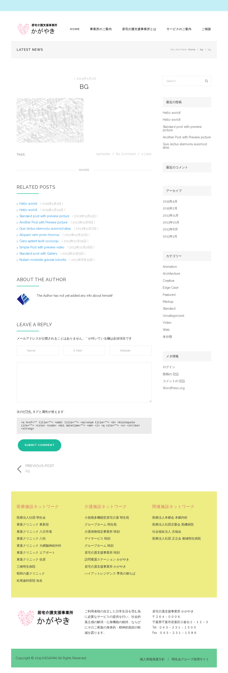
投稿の (171, 374)
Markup (168, 301)
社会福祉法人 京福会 (166, 531)
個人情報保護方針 (152, 659)
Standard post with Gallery (38, 253)
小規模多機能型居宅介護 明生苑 (107, 517)
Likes (146, 154)
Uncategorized (173, 315)
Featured (169, 295)
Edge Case (170, 287)
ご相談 (206, 29)
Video (167, 322)
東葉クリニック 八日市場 (34, 531)
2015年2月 (170, 208)
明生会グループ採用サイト (190, 659)
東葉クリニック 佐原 (31, 559)
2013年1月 (170, 236)
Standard (169, 308)
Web (166, 329)
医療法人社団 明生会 (31, 517)
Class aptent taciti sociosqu (39, 241)
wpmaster (103, 154)
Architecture (171, 273)
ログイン (169, 367)
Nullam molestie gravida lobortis (43, 260)
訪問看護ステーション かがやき (107, 559)
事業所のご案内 (101, 29)
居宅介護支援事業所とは (139, 29)
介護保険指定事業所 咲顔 (102, 531)
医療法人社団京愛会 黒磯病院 (173, 524)
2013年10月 (171, 222)
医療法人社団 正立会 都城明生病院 (176, 538)
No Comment (126, 154)
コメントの (174, 381)
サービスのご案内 (179, 29)
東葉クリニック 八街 (31, 538)
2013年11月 (171, 215)
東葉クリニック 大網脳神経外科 (39, 545)
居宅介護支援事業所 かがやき (105, 566)
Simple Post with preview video (42, 247)
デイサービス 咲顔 (97, 538)
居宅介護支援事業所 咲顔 (102, 552)
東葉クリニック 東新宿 (33, 524)
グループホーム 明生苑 (101, 524)
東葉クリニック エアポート (36, 552)
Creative (168, 280)
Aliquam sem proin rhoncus (39, 235)
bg (201, 49)
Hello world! (28, 203)
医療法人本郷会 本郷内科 (169, 517)
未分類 (167, 336)
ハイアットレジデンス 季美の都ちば (110, 573)
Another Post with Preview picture (43, 222)
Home (75, 29)
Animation (170, 266)
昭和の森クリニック (31, 573)
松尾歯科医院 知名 (30, 580)
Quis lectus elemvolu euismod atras (45, 228)
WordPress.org (174, 388)
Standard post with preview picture (44, 216)
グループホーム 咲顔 (99, 545)
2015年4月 (170, 201)
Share (84, 170)
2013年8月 (170, 229)
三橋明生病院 (26, 566)
